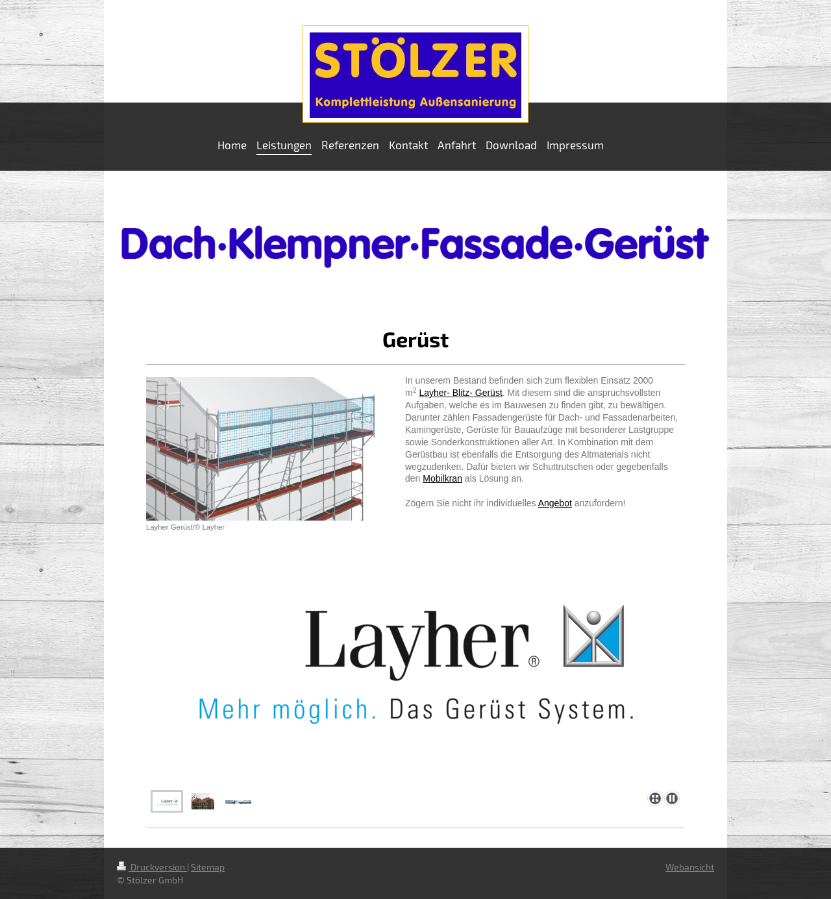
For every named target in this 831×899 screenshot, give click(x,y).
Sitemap (208, 866)
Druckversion (152, 866)
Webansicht (689, 866)
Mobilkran (442, 478)
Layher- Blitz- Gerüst (460, 393)
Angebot (555, 503)
